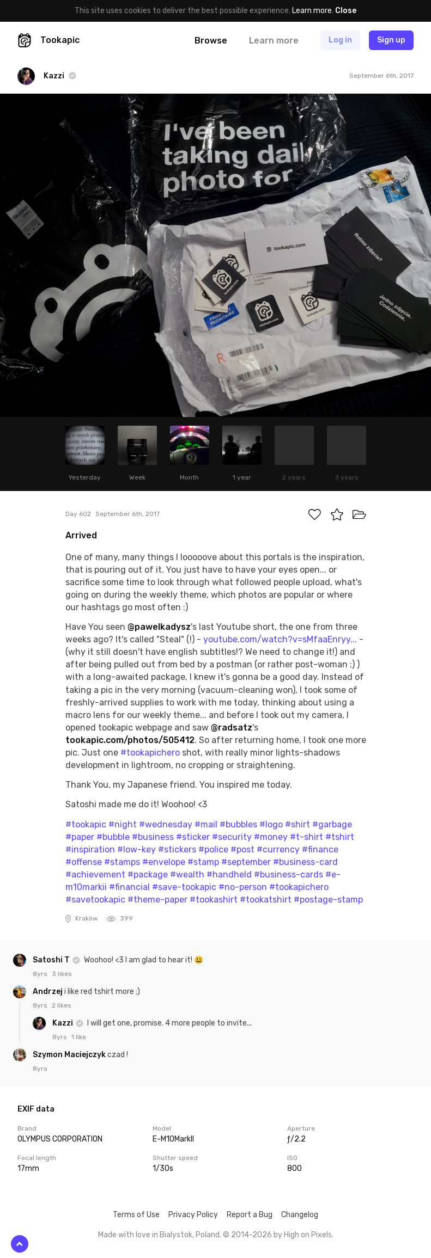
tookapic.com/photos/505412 (130, 740)
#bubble (113, 837)
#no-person (242, 887)
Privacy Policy (193, 1214)
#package (148, 874)
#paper (79, 837)
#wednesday (165, 824)
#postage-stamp (328, 899)
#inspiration (90, 849)
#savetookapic (95, 899)
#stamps (122, 862)
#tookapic (85, 824)
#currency (278, 849)
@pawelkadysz (159, 627)
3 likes (62, 974)
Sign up (391, 40)
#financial (129, 887)
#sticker (193, 837)
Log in (340, 40)
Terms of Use (136, 1214)
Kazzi (63, 1023)
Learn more (312, 10)
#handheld (229, 874)
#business (153, 837)
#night (122, 824)
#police (213, 849)
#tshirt (339, 837)
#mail (206, 824)
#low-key (136, 849)
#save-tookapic (184, 887)
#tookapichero (150, 752)
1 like (78, 1037)
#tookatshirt (266, 899)
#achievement (95, 874)
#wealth (187, 874)
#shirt (297, 824)
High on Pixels (308, 1234)
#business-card (305, 862)
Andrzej (48, 991)
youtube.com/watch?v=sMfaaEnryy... (280, 639)
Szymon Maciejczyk (70, 1054)
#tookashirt (214, 899)
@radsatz (231, 727)
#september (246, 862)
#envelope (163, 862)
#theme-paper (157, 899)
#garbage (332, 824)
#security (232, 837)
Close (345, 10)
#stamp (203, 862)
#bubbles (238, 824)
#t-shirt (306, 837)
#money (271, 837)
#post (242, 849)
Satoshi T (52, 960)
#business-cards (288, 874)
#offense (83, 862)
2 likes (61, 1005)
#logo (271, 824)
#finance (320, 849)
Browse (211, 40)
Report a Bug (249, 1214)
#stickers (177, 849)
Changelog (299, 1214)
